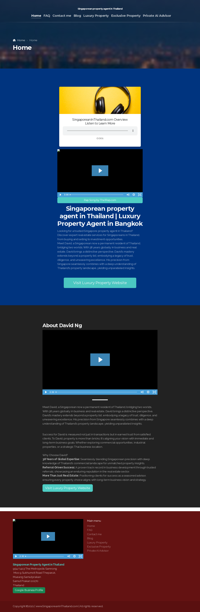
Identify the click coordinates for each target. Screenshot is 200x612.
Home (21, 40)
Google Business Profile (29, 590)
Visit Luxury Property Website (100, 282)
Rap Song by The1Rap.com (100, 200)
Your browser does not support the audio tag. (100, 130)
